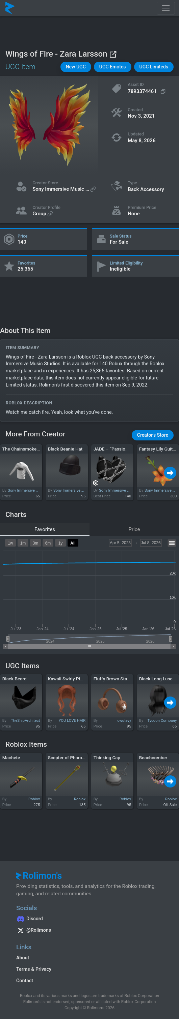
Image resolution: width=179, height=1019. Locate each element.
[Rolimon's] (10, 8)
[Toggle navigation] (166, 8)
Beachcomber (153, 757)
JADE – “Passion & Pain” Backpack (129, 449)
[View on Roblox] (113, 54)
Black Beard (14, 678)
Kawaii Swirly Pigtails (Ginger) (78, 678)
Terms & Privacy (33, 969)
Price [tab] (134, 529)
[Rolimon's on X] (89, 931)
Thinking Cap (107, 757)
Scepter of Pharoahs (69, 757)
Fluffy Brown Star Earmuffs (121, 678)
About (22, 957)
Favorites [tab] (44, 529)
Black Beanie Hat (65, 449)
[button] (75, 67)
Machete (11, 757)
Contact (24, 980)
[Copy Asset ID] (147, 91)
